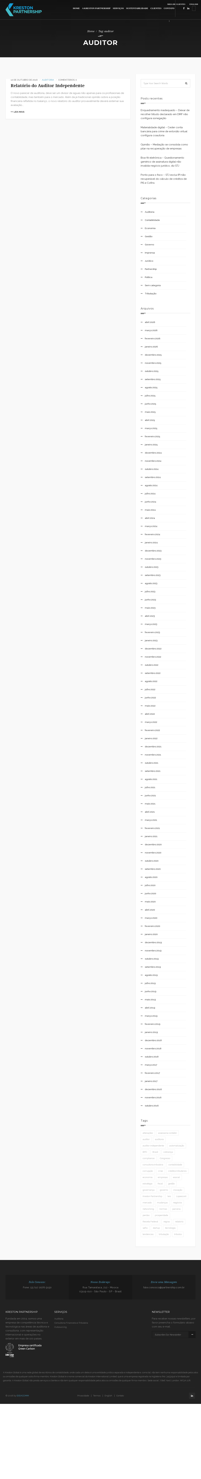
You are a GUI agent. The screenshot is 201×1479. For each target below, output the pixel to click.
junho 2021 (150, 795)
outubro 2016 (152, 1105)
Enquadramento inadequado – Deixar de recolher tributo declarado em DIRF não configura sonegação (165, 114)
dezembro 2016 (153, 1089)
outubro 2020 (151, 861)
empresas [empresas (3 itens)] (163, 1177)
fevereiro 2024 (152, 534)
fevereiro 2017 (152, 1073)
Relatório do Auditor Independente (47, 85)
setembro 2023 (152, 575)
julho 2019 (150, 983)
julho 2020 (150, 885)
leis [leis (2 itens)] (169, 1196)
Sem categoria (153, 285)
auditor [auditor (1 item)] (146, 1139)
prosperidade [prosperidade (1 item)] (161, 1215)
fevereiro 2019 (152, 1024)
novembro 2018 (153, 1048)
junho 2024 (150, 501)
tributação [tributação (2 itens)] (164, 1234)
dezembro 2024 (153, 453)
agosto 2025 (151, 387)
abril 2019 (150, 1007)
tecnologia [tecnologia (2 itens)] (170, 1228)
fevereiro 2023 (152, 632)
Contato (120, 1395)
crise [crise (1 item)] (160, 1171)
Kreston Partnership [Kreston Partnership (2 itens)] (152, 1196)
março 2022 (151, 722)
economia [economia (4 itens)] (147, 1177)
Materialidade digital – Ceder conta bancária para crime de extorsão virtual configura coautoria (164, 131)
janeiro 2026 (151, 346)
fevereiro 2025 (152, 436)
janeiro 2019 (151, 1032)
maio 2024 (150, 510)
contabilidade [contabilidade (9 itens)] (175, 1164)
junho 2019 (150, 991)
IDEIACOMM (23, 1395)
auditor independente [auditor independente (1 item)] (153, 1145)
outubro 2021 (151, 763)
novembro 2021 (153, 754)
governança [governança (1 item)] (148, 1190)
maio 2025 (150, 412)
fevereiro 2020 (152, 926)
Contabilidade (152, 220)
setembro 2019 (153, 967)
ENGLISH (194, 4)
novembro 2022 (153, 657)
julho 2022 (150, 689)
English (108, 1395)
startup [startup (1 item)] (156, 1228)
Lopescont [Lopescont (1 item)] (181, 1196)
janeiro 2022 (151, 738)
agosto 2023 (151, 583)
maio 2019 (150, 999)
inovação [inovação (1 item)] (177, 1190)
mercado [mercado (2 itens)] (147, 1202)
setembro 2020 (153, 869)
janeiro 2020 (151, 934)
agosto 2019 (151, 975)
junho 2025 (150, 404)
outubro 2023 (151, 567)
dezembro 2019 (153, 942)
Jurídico (149, 261)
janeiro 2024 (151, 542)
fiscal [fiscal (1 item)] (160, 1183)
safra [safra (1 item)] (145, 1228)
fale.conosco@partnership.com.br (163, 1287)
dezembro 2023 (153, 550)
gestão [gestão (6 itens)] (171, 1183)
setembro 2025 (153, 379)
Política (148, 277)
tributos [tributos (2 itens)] (178, 1234)
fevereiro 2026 (152, 338)
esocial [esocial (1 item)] (176, 1177)
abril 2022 (150, 714)
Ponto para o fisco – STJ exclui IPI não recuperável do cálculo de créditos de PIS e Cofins (164, 178)
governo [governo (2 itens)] (164, 1190)
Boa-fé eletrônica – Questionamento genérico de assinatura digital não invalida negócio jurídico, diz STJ (162, 161)
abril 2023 (150, 616)
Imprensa (150, 252)
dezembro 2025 (153, 355)
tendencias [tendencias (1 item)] (148, 1234)
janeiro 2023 (151, 640)
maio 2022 (150, 706)
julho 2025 (150, 395)
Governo (149, 244)
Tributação (150, 293)
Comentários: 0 (67, 80)
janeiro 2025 (151, 444)
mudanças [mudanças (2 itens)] (162, 1202)
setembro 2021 (152, 771)
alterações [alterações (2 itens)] (148, 1133)
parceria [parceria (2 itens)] (176, 1209)
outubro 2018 (151, 1056)
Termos (96, 1395)
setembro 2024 (153, 477)
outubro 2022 (151, 665)
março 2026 (151, 330)
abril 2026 (150, 322)
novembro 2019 (153, 950)
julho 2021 (150, 787)
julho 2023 (150, 591)
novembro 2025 (153, 363)
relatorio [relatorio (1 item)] (179, 1221)
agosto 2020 (151, 877)
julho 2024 (150, 493)
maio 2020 (150, 901)
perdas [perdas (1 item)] (146, 1215)
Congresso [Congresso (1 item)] (165, 1158)
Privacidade (83, 1395)
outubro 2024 (151, 469)
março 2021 (151, 820)
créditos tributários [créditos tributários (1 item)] (177, 1171)
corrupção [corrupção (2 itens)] (148, 1171)
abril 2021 (150, 812)
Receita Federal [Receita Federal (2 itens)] (150, 1221)
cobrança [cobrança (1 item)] (168, 1152)
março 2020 (151, 918)
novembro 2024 (153, 461)
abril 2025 (150, 420)
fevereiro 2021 (152, 828)
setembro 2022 (152, 673)
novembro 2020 (153, 852)
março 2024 (151, 526)
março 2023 (151, 624)
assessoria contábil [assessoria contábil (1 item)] (167, 1133)
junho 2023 (150, 599)
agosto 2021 (151, 779)
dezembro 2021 (153, 746)
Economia (150, 228)
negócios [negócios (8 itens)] (177, 1202)
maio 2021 (150, 803)
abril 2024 (150, 518)
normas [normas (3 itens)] (163, 1209)
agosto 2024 (151, 485)
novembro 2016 (153, 1097)
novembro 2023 (153, 559)
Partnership (151, 269)
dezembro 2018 (153, 1040)
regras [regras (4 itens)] (167, 1221)
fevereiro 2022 (152, 730)
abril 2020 (150, 910)
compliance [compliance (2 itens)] (148, 1158)
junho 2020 (150, 893)
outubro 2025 (151, 371)
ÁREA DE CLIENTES (176, 4)
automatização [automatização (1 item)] (176, 1145)
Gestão (148, 236)
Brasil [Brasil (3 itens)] (155, 1152)
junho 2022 (150, 697)
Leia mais (17, 112)
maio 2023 (150, 608)
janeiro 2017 (151, 1081)
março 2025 (151, 428)
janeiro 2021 (151, 836)
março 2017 (151, 1065)
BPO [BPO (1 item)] (145, 1152)
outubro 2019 (152, 959)
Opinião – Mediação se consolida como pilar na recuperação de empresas (164, 146)
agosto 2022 (151, 681)
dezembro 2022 (153, 648)
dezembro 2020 (153, 844)
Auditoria (48, 80)
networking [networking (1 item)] (148, 1209)
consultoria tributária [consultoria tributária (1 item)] (153, 1164)
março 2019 (151, 1016)
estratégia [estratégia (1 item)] (147, 1183)
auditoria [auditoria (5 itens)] (159, 1139)
